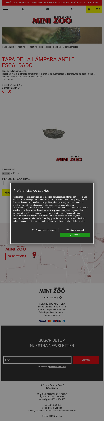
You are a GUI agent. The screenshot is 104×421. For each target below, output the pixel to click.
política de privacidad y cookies (70, 221)
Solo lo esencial (75, 230)
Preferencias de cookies (44, 230)
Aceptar (75, 235)
